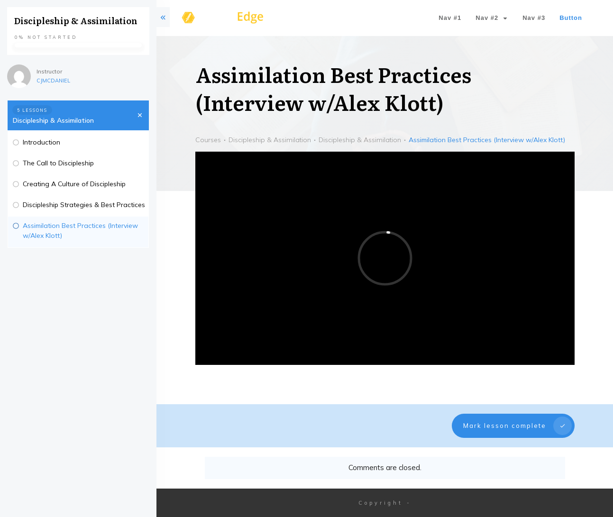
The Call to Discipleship (58, 163)
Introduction (41, 142)
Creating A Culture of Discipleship (74, 184)
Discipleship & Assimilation (53, 120)
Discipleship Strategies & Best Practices (84, 204)
